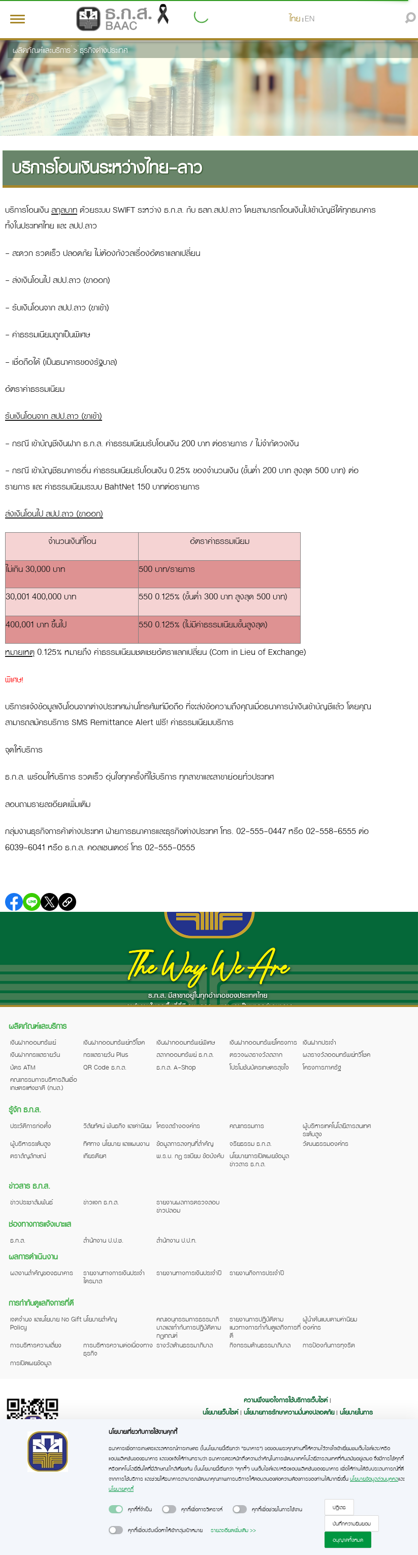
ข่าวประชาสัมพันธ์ (31, 1201)
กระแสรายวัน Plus (105, 1054)
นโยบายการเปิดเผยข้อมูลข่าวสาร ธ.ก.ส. (259, 1159)
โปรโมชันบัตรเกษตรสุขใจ (259, 1067)
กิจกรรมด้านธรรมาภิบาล (260, 1344)
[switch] (116, 1509)
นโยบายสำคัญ (100, 1318)
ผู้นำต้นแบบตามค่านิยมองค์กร (330, 1323)
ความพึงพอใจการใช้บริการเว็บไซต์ (287, 1399)
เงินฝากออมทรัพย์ (33, 1042)
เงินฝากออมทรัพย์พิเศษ (185, 1042)
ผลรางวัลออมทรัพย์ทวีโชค (336, 1054)
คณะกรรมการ (247, 1125)
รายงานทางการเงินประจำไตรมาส (114, 1276)
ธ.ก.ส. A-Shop (176, 1067)
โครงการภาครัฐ (322, 1067)
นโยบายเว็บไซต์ (220, 1412)
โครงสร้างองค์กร (178, 1125)
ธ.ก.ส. (17, 1240)
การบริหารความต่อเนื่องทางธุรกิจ (118, 1349)
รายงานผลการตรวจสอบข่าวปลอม (187, 1206)
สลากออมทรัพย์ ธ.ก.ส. (185, 1054)
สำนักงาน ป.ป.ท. (176, 1240)
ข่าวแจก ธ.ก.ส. (101, 1201)
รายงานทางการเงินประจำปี (188, 1272)
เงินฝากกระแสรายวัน (35, 1054)
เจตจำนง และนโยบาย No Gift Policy (45, 1323)
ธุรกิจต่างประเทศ (104, 49)
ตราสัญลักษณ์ (28, 1155)
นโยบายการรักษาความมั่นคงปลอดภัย (289, 1412)
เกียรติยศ (94, 1155)
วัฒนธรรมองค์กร (325, 1143)
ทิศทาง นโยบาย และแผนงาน (116, 1143)
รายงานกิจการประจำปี (257, 1272)
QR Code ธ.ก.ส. (104, 1067)
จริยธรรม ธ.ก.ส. (251, 1143)
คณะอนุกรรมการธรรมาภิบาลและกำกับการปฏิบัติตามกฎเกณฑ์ (188, 1327)
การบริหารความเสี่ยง (35, 1344)
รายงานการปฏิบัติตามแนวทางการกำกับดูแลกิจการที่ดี (265, 1327)
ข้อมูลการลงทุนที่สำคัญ (184, 1143)
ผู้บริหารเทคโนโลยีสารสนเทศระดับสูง (337, 1129)
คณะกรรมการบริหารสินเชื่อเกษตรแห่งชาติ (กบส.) (43, 1083)
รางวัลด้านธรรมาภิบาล (184, 1344)
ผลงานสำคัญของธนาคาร (41, 1272)
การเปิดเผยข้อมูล (30, 1362)
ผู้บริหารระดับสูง (30, 1143)
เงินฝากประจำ (319, 1042)
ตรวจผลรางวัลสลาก (256, 1054)
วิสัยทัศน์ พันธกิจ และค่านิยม (117, 1125)
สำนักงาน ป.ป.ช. (103, 1240)
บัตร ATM (23, 1067)
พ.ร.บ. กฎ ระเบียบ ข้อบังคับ (190, 1155)
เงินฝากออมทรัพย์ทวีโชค (114, 1042)
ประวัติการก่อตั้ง (30, 1125)
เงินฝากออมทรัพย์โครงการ (263, 1042)
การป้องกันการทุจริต (329, 1344)
